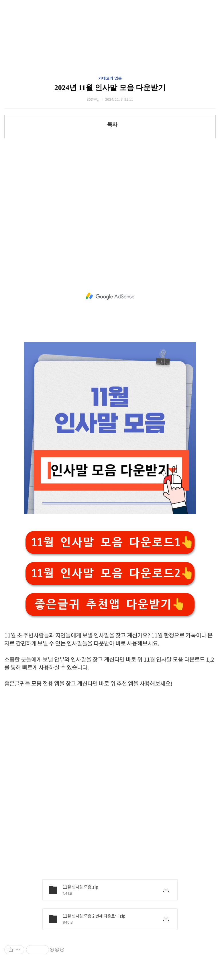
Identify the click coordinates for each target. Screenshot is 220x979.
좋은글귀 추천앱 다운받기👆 (110, 604)
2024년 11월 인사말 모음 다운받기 (110, 88)
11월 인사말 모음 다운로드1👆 (113, 542)
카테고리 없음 (109, 78)
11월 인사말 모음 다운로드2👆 (113, 573)
